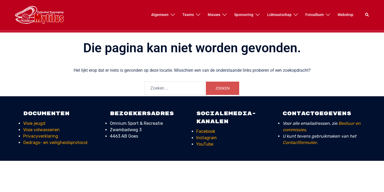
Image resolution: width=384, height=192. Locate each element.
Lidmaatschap (279, 15)
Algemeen (160, 15)
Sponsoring (243, 15)
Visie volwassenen (41, 129)
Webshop (345, 15)
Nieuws (214, 15)
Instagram (206, 137)
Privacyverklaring (40, 136)
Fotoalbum (314, 15)
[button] (367, 15)
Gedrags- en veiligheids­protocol (55, 142)
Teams (188, 15)
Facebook (205, 131)
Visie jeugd (34, 123)
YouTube (204, 144)
